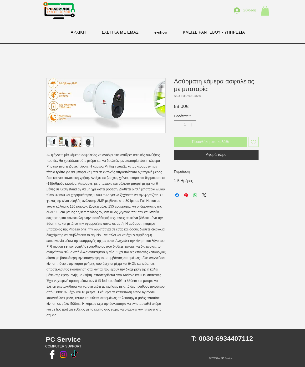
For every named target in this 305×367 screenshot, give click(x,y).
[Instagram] (63, 354)
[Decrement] (178, 125)
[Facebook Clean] (52, 354)
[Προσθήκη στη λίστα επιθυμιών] (254, 142)
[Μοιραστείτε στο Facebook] (177, 195)
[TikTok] (74, 354)
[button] (265, 11)
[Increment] (192, 125)
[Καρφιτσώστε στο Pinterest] (186, 195)
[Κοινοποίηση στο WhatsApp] (195, 195)
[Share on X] (204, 195)
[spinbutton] (185, 125)
